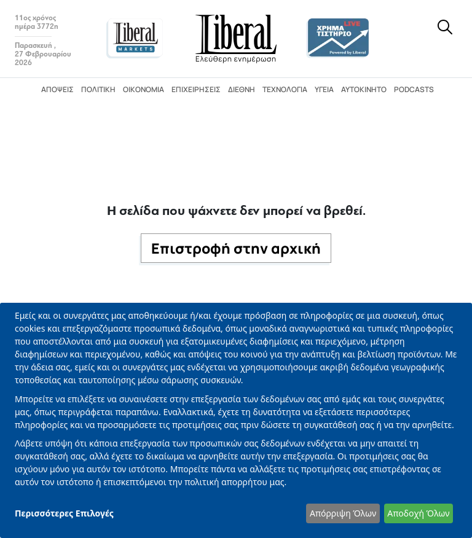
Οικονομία (143, 89)
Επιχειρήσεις (196, 89)
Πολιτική (98, 89)
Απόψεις (57, 89)
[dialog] (236, 420)
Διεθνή (241, 89)
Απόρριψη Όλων (343, 513)
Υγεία (324, 89)
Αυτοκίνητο (364, 89)
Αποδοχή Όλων (418, 513)
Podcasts (414, 89)
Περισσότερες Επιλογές (64, 513)
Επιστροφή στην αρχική (236, 248)
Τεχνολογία (284, 89)
